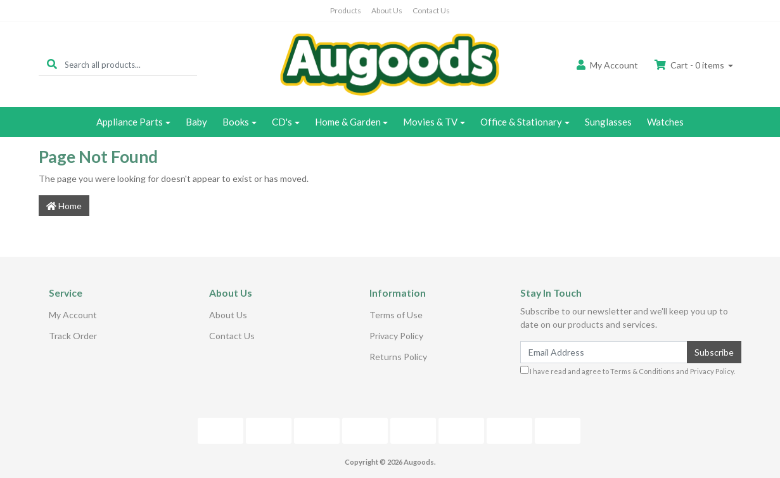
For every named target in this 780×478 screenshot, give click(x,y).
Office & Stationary (521, 121)
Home (64, 205)
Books (235, 121)
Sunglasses (608, 121)
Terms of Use (396, 314)
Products (345, 10)
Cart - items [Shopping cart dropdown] (690, 65)
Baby (196, 121)
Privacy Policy (396, 335)
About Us (386, 10)
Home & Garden (348, 121)
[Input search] (131, 64)
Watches (665, 121)
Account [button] (607, 65)
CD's (282, 121)
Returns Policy (398, 356)
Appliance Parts (129, 121)
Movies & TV (430, 121)
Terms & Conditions (642, 371)
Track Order (73, 335)
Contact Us (431, 10)
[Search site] (52, 64)
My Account (73, 314)
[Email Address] (604, 352)
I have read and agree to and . (627, 370)
